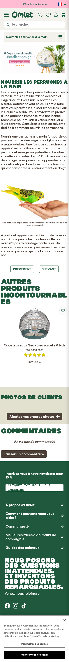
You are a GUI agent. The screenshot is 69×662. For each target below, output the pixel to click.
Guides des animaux (23, 548)
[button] (34, 547)
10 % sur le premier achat (34, 4)
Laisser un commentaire (24, 454)
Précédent (22, 269)
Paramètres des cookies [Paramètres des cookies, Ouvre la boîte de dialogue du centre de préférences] (34, 644)
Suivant (49, 269)
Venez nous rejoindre (22, 593)
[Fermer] (65, 620)
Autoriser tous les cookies (34, 654)
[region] (34, 638)
